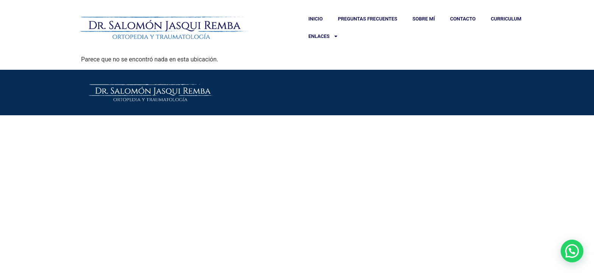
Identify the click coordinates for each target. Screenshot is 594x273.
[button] (572, 251)
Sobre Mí (424, 19)
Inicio (315, 19)
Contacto (463, 19)
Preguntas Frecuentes (367, 19)
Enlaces (323, 36)
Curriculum (506, 19)
